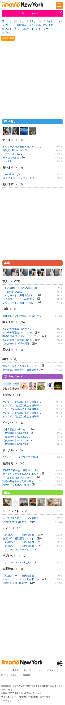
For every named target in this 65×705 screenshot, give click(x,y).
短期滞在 (21, 25)
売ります (7, 21)
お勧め (25, 28)
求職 (38, 25)
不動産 (13, 675)
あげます (31, 21)
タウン (39, 670)
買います (19, 21)
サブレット (8, 25)
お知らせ (7, 32)
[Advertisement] (32, 79)
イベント (36, 28)
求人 (31, 25)
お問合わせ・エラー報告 (39, 697)
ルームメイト (45, 21)
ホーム (4, 670)
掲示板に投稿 (8, 38)
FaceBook (26, 675)
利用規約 (23, 697)
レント (59, 21)
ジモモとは (6, 700)
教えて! (27, 670)
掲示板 (15, 670)
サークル (48, 28)
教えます (48, 25)
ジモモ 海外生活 (15, 693)
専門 (16, 28)
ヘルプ (18, 700)
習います (7, 28)
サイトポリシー (8, 697)
